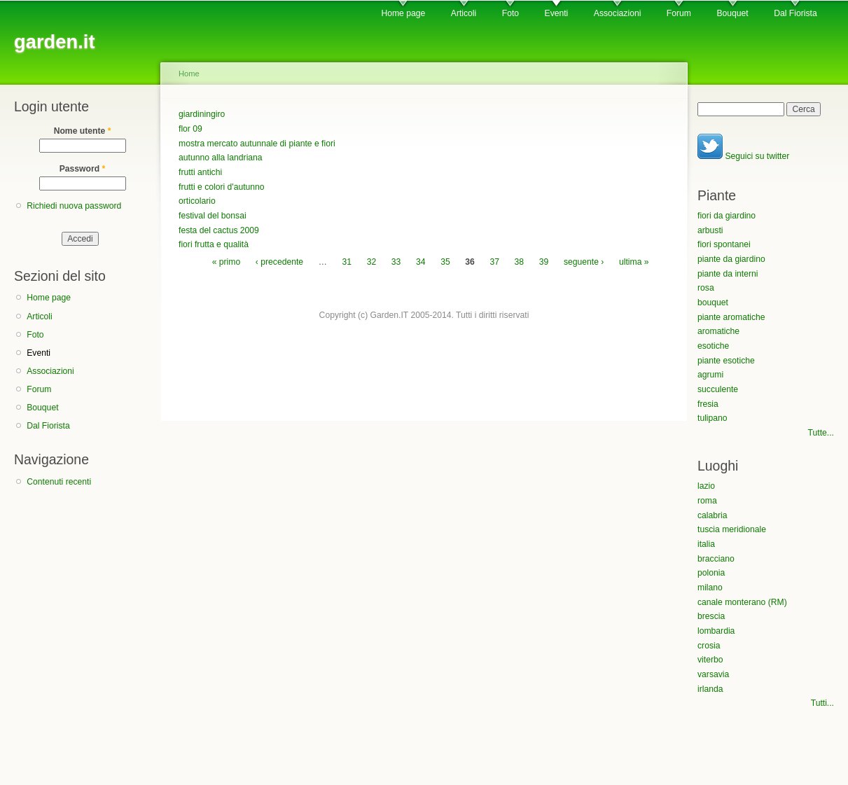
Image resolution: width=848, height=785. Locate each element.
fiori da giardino (726, 216)
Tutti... (822, 703)
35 (445, 262)
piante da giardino (731, 259)
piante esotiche (726, 361)
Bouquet (732, 13)
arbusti (710, 230)
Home (189, 73)
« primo (226, 262)
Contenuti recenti (59, 482)
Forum (679, 13)
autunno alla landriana (221, 157)
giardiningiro (202, 114)
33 (396, 262)
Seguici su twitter (743, 156)
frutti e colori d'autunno (222, 187)
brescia (711, 616)
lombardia (716, 631)
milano (710, 587)
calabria (712, 515)
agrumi (710, 375)
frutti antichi (200, 172)
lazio (706, 486)
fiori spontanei (724, 244)
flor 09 (190, 129)
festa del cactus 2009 (219, 230)
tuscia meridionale (731, 529)
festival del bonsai (212, 216)
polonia (711, 573)
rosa (705, 288)
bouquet (712, 302)
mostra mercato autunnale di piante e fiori (257, 143)
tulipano (712, 418)
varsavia (713, 674)
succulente (717, 389)
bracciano (716, 559)
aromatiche (718, 331)
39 (544, 262)
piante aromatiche (731, 317)
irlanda (710, 689)
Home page (403, 13)
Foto (510, 13)
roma (707, 501)
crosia (708, 646)
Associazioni (617, 13)
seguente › (584, 262)
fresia (707, 404)
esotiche (713, 346)
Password (83, 169)
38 (519, 262)
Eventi (557, 13)
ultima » (634, 262)
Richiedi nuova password (74, 206)
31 (347, 262)
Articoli (463, 13)
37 (494, 262)
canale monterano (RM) (742, 602)
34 (421, 262)
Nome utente (82, 131)
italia (706, 544)
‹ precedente (279, 262)
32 (372, 262)
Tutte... (821, 433)
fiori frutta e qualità (214, 244)
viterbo (710, 660)
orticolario (197, 201)
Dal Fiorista (795, 13)
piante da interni (727, 274)
